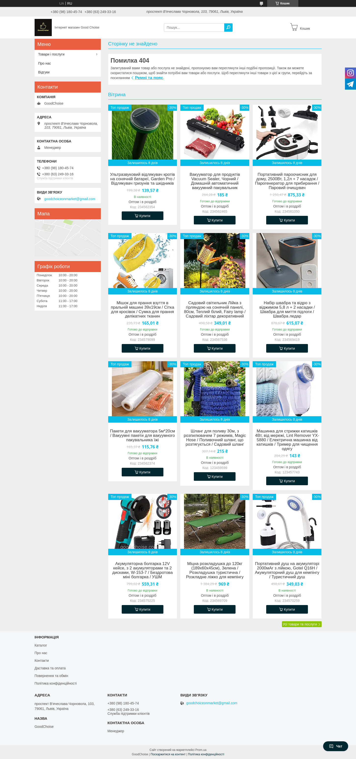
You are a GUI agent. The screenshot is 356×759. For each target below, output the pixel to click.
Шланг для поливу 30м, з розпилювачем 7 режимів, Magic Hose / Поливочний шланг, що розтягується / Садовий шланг (215, 438)
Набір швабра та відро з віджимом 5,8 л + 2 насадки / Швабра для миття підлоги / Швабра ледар (287, 309)
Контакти (42, 660)
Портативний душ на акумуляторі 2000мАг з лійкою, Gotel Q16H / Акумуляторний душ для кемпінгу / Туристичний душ (287, 570)
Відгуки (44, 72)
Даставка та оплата (50, 668)
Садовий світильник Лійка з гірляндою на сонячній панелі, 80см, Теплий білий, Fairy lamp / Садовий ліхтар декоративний (215, 309)
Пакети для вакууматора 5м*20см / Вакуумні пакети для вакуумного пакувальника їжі (142, 435)
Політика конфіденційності (56, 683)
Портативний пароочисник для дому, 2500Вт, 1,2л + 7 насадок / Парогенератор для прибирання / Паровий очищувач (287, 181)
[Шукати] (228, 27)
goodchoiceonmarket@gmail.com (69, 199)
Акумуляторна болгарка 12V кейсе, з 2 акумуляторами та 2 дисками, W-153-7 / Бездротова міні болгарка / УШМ (142, 570)
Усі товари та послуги (300, 624)
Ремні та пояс (149, 77)
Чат (335, 746)
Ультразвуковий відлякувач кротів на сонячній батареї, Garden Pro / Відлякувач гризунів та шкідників (142, 179)
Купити (144, 216)
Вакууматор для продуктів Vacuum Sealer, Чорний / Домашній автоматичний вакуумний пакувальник (215, 181)
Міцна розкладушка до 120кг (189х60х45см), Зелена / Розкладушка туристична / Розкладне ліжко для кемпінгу (215, 570)
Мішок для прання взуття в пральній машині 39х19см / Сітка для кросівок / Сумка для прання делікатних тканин (142, 309)
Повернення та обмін (51, 676)
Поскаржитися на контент (168, 754)
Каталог (41, 645)
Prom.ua (200, 750)
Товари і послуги (51, 54)
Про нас (44, 63)
